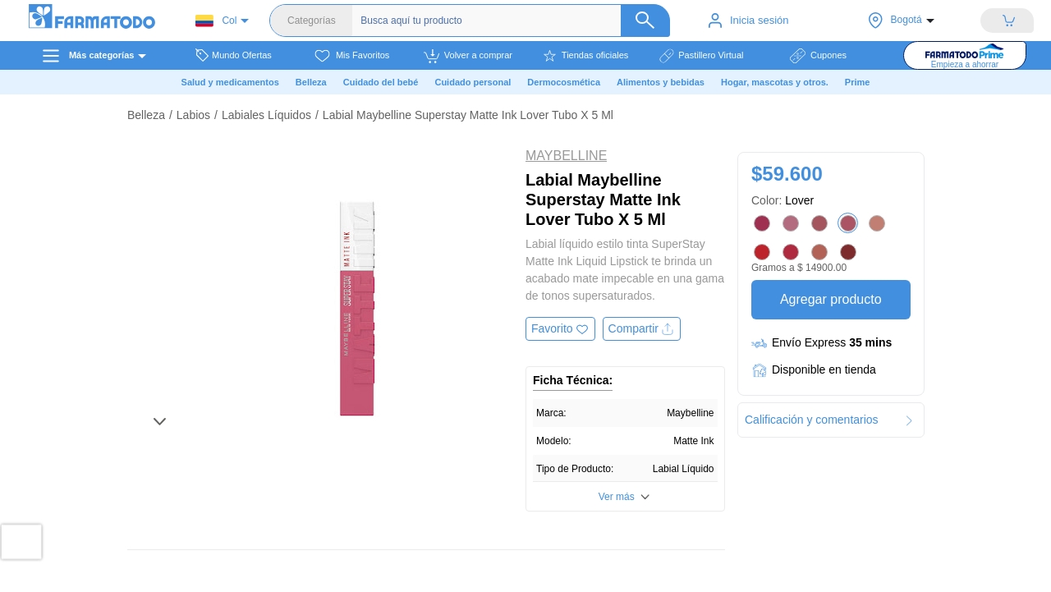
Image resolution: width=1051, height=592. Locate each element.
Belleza (146, 115)
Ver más (617, 497)
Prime (857, 82)
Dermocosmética (563, 82)
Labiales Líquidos (266, 115)
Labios (193, 115)
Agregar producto (830, 299)
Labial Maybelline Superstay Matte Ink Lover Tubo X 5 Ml (468, 115)
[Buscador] (512, 20)
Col (215, 21)
